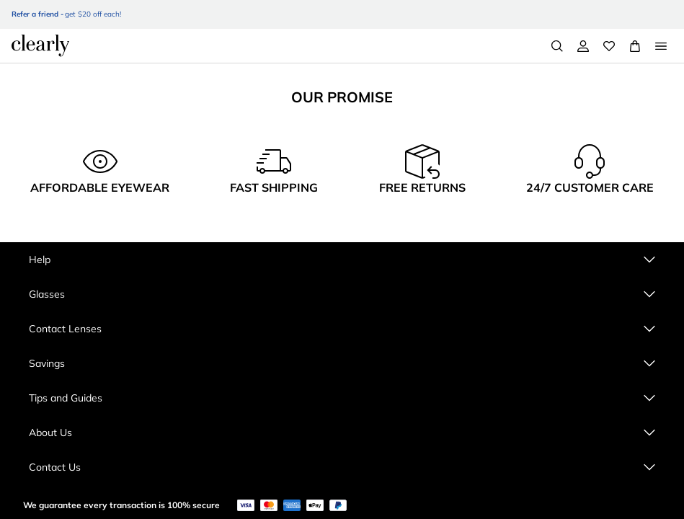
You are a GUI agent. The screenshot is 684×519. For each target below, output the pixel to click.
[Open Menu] (660, 46)
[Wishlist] (609, 46)
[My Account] (583, 46)
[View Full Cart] (635, 46)
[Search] (557, 46)
